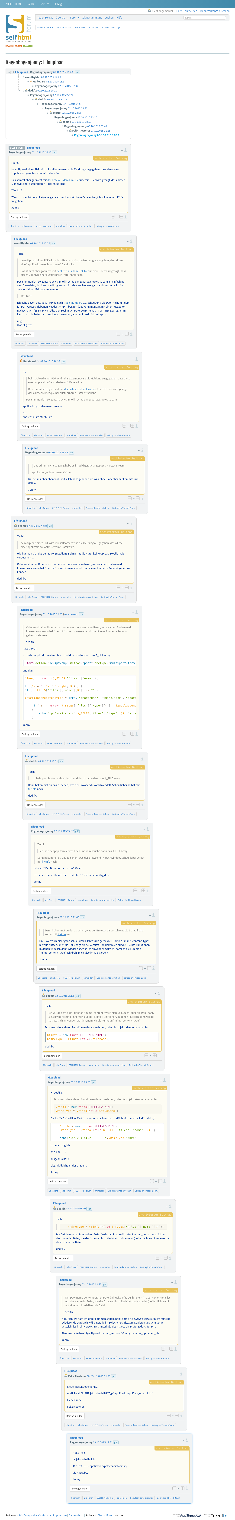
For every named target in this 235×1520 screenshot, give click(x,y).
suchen (109, 17)
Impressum (60, 1515)
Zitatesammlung (92, 17)
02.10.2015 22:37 (64, 831)
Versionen (70, 614)
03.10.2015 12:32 (103, 1442)
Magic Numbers (73, 302)
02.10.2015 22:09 (52, 614)
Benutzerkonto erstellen (80, 226)
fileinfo (32, 789)
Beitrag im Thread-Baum (107, 226)
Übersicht (61, 17)
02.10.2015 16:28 (41, 152)
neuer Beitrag (45, 17)
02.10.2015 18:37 (50, 361)
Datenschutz (76, 1515)
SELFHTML (14, 4)
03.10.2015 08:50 (76, 1208)
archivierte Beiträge (111, 27)
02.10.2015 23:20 (80, 1082)
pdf (54, 152)
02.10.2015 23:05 (65, 995)
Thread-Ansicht (64, 27)
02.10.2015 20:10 (37, 526)
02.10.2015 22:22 (48, 761)
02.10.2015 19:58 (58, 452)
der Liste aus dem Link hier (63, 180)
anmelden (60, 226)
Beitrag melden (19, 217)
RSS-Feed (93, 27)
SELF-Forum (16, 147)
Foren (73, 17)
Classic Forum (105, 1515)
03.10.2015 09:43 (91, 1284)
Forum (44, 4)
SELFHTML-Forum (45, 27)
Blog (58, 4)
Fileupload (33, 147)
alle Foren (27, 226)
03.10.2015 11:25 (100, 1376)
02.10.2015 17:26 (40, 243)
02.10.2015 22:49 (69, 917)
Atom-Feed (80, 27)
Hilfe (119, 17)
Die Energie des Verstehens (35, 1515)
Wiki (31, 4)
